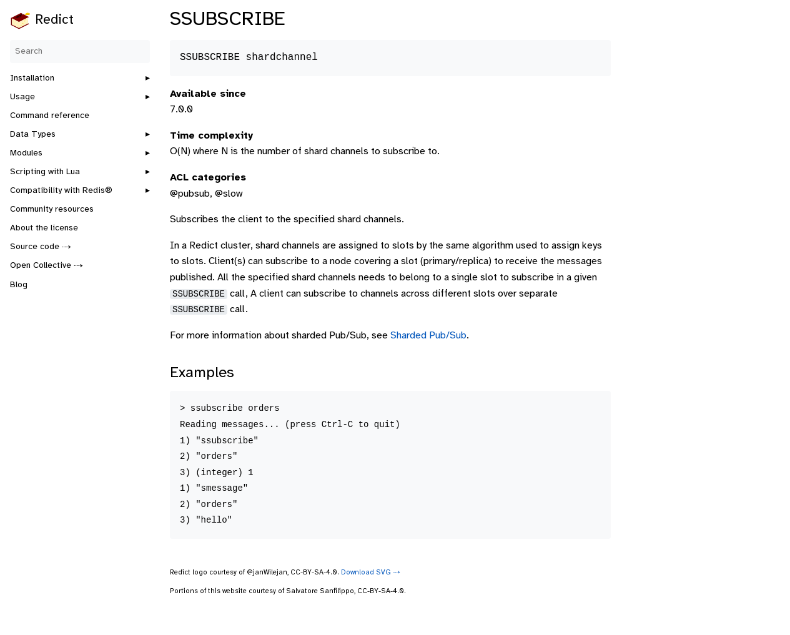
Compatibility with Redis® (61, 190)
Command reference (49, 116)
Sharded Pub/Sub (428, 335)
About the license (44, 228)
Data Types (33, 134)
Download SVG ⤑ (370, 572)
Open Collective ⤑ (46, 265)
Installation (32, 78)
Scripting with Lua (45, 172)
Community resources (52, 209)
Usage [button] (22, 97)
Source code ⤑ (40, 247)
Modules (26, 153)
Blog (18, 285)
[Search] (80, 51)
